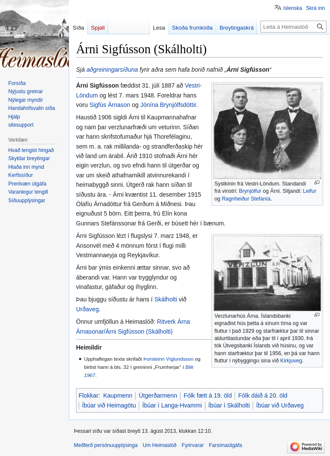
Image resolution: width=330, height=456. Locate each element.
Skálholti (165, 299)
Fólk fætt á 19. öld (207, 395)
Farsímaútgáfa (225, 445)
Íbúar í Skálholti (229, 405)
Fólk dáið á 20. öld (262, 395)
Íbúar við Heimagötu (109, 405)
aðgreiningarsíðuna (112, 69)
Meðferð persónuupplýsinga (106, 445)
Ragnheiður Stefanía (246, 199)
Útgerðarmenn (158, 395)
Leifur (309, 191)
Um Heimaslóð (160, 445)
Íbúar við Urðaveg (280, 405)
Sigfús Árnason (109, 104)
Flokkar (88, 395)
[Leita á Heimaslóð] (293, 27)
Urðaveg (87, 309)
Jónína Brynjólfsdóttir (168, 104)
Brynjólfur (250, 191)
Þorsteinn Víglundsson (169, 359)
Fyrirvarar (193, 445)
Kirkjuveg (291, 361)
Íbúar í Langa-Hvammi (172, 405)
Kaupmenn (117, 395)
